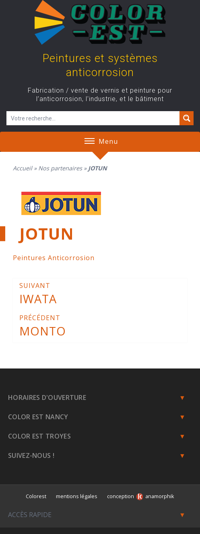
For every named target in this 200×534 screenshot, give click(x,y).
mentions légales (76, 496)
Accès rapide (30, 514)
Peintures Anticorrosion (54, 257)
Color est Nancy (38, 416)
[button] (89, 141)
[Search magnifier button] (186, 118)
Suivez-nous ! (31, 455)
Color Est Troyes (39, 436)
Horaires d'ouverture (47, 397)
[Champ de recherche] (93, 118)
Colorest (36, 496)
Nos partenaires (60, 168)
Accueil (22, 168)
